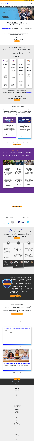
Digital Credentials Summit (17, 424)
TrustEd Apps (17, 395)
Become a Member (17, 390)
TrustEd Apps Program (15, 296)
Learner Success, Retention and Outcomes (17, 405)
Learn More (5, 85)
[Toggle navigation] (31, 3)
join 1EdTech (10, 231)
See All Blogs (17, 372)
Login (24, 0)
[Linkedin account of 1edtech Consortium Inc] (15, 383)
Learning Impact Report (16, 434)
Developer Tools (17, 413)
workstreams (29, 92)
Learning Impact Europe (16, 423)
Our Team (17, 430)
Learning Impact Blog (17, 435)
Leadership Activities (17, 433)
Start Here (17, 238)
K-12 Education (16, 391)
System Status (16, 417)
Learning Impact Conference (17, 422)
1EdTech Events (17, 144)
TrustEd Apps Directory (9, 306)
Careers (17, 439)
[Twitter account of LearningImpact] (17, 383)
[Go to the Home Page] (4, 3)
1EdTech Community (17, 412)
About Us (17, 41)
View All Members (17, 206)
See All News (17, 346)
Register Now (5, 16)
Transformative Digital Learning (17, 402)
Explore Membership (29, 0)
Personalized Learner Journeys (17, 406)
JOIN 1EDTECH (17, 379)
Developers (17, 394)
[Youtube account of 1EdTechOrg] (18, 383)
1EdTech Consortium (6, 28)
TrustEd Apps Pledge (17, 396)
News (17, 438)
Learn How (30, 6)
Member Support (17, 416)
